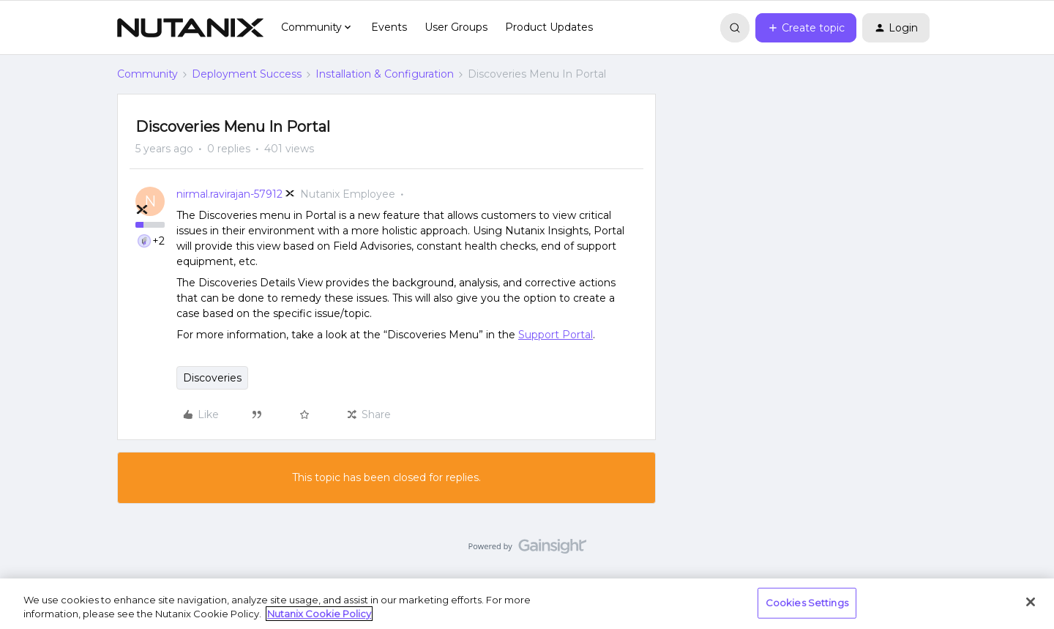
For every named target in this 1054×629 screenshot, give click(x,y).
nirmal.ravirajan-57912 (229, 194)
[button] (805, 27)
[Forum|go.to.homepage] (190, 27)
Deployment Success (247, 74)
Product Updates (549, 27)
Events (389, 27)
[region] (527, 603)
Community (147, 74)
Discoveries (212, 377)
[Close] (1030, 602)
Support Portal (555, 334)
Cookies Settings (807, 602)
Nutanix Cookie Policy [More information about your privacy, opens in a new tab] (319, 613)
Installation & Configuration (384, 74)
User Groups (456, 27)
